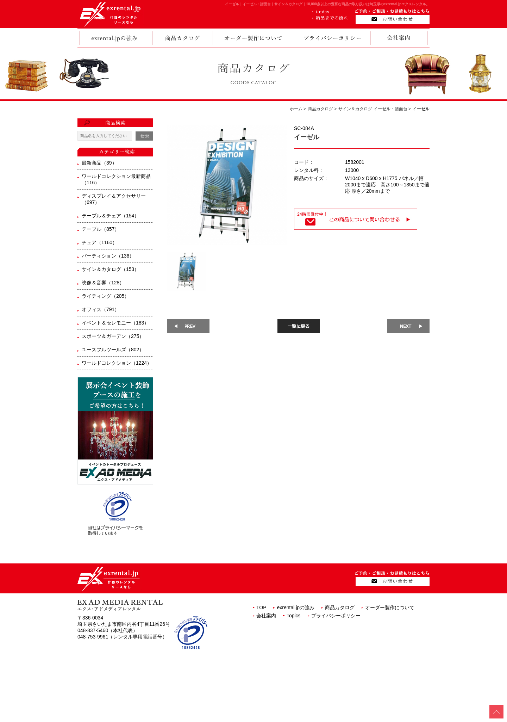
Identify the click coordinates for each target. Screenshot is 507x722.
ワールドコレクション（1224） (117, 363)
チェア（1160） (99, 242)
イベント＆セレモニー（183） (115, 323)
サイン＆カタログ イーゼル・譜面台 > (374, 108)
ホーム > (298, 108)
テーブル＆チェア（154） (110, 215)
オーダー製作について (389, 607)
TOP (261, 607)
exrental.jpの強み (295, 607)
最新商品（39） (99, 163)
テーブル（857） (100, 229)
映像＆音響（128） (103, 282)
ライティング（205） (105, 296)
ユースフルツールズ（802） (113, 349)
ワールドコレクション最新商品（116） (116, 179)
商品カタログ (340, 607)
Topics (294, 615)
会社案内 (266, 615)
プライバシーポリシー (336, 615)
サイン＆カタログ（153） (110, 269)
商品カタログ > (322, 108)
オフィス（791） (100, 309)
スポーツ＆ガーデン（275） (113, 336)
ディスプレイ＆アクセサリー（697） (114, 199)
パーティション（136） (108, 256)
